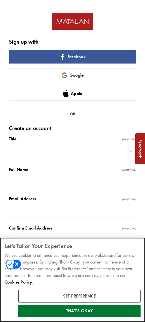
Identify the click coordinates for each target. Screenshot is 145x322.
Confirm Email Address (72, 228)
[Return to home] (72, 21)
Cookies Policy (18, 283)
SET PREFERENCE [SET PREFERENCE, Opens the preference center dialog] (79, 297)
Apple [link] (72, 93)
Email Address (72, 199)
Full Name (72, 169)
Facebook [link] (73, 57)
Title (72, 139)
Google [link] (73, 75)
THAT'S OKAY (79, 311)
